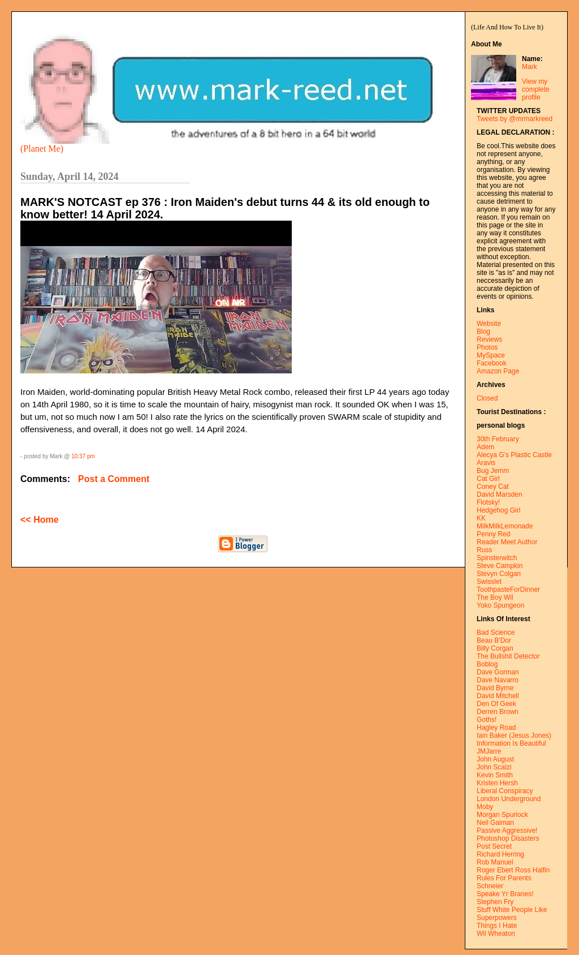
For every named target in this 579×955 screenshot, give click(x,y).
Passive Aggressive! (507, 830)
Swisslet (489, 582)
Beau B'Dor (494, 640)
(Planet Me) (41, 148)
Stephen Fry (495, 902)
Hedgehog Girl (498, 510)
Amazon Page (498, 371)
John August (495, 759)
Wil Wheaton (496, 933)
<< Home (39, 519)
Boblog (487, 664)
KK (481, 518)
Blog (483, 331)
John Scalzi (494, 767)
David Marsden (499, 494)
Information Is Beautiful (511, 743)
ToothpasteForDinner (508, 589)
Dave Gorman (498, 672)
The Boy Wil (495, 597)
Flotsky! (488, 502)
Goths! (486, 720)
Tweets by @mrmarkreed (514, 119)
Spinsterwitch (497, 558)
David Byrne (495, 688)
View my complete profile (536, 89)
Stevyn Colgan (499, 574)
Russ (484, 550)
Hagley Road (496, 728)
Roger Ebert (495, 870)
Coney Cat (493, 487)
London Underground (509, 799)
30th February (498, 439)
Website (489, 324)
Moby (485, 807)
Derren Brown (497, 712)
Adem (485, 447)
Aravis (486, 463)
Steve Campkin (499, 566)
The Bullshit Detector (508, 656)
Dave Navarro (497, 680)
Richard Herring (500, 854)
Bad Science (496, 632)
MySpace (491, 355)
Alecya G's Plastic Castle (514, 455)
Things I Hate (497, 926)
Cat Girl (488, 479)
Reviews (489, 339)
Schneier (490, 886)
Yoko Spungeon (500, 605)
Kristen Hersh (497, 783)
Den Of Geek (496, 704)
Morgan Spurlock (502, 815)
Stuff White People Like (512, 910)
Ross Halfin (532, 870)
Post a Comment (113, 479)
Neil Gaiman (495, 823)
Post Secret (494, 846)
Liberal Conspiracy (505, 791)
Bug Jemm (493, 471)
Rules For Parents (504, 878)
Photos (487, 347)
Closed (487, 398)
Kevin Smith (495, 775)
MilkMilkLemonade (505, 526)
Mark (529, 67)
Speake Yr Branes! (505, 894)
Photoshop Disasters (508, 838)
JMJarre (489, 751)
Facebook (492, 363)
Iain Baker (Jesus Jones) (514, 735)
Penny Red (493, 534)
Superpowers (497, 918)
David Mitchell (498, 696)
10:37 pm (83, 456)
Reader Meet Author (507, 542)
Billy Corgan (495, 648)
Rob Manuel (495, 862)
